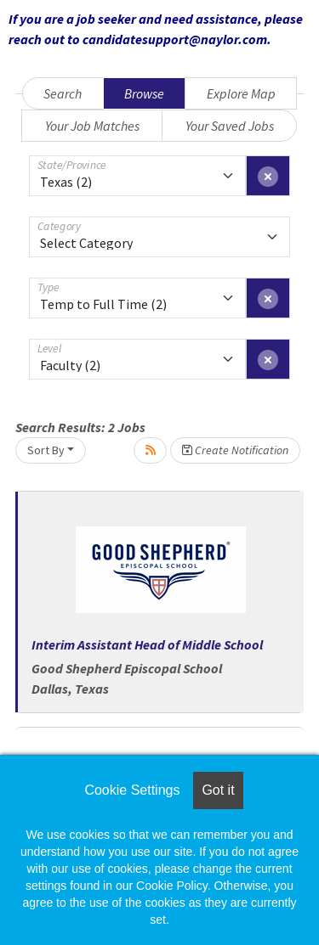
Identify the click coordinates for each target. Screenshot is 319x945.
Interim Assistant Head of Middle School (147, 644)
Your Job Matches (92, 125)
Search (62, 93)
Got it (218, 790)
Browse (144, 93)
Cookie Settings (131, 790)
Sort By (46, 450)
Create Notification (235, 450)
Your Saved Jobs (229, 125)
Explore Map (241, 93)
